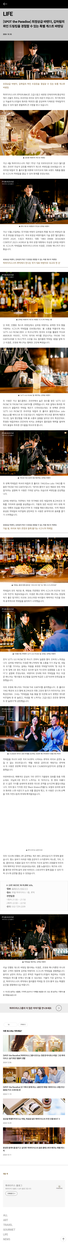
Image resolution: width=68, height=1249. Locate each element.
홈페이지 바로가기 (20, 889)
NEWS (6, 1239)
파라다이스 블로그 (13, 1185)
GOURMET (9, 1229)
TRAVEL (7, 1225)
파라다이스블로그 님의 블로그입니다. (18, 1188)
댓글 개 (5, 1173)
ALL (5, 1215)
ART (5, 1220)
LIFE (8, 14)
